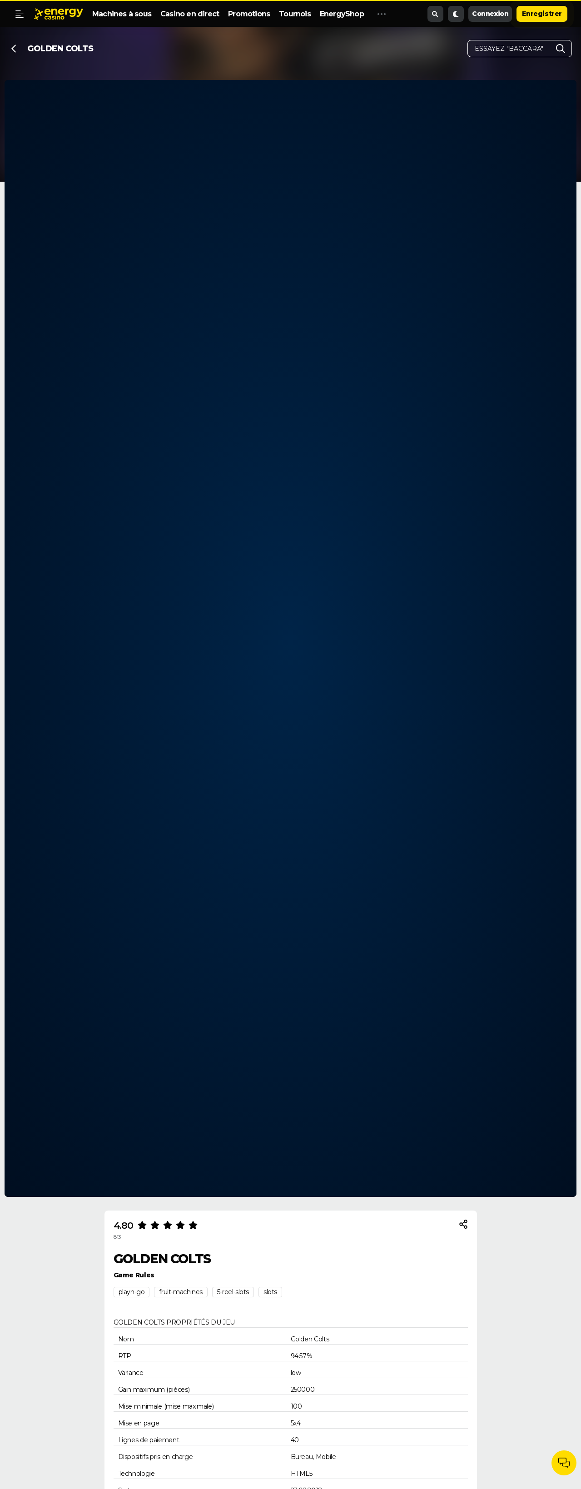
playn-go (132, 1292)
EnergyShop (342, 14)
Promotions (249, 14)
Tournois (295, 14)
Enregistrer (542, 14)
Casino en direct (189, 14)
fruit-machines (180, 1292)
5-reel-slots (233, 1292)
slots (270, 1292)
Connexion (490, 14)
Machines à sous (121, 14)
